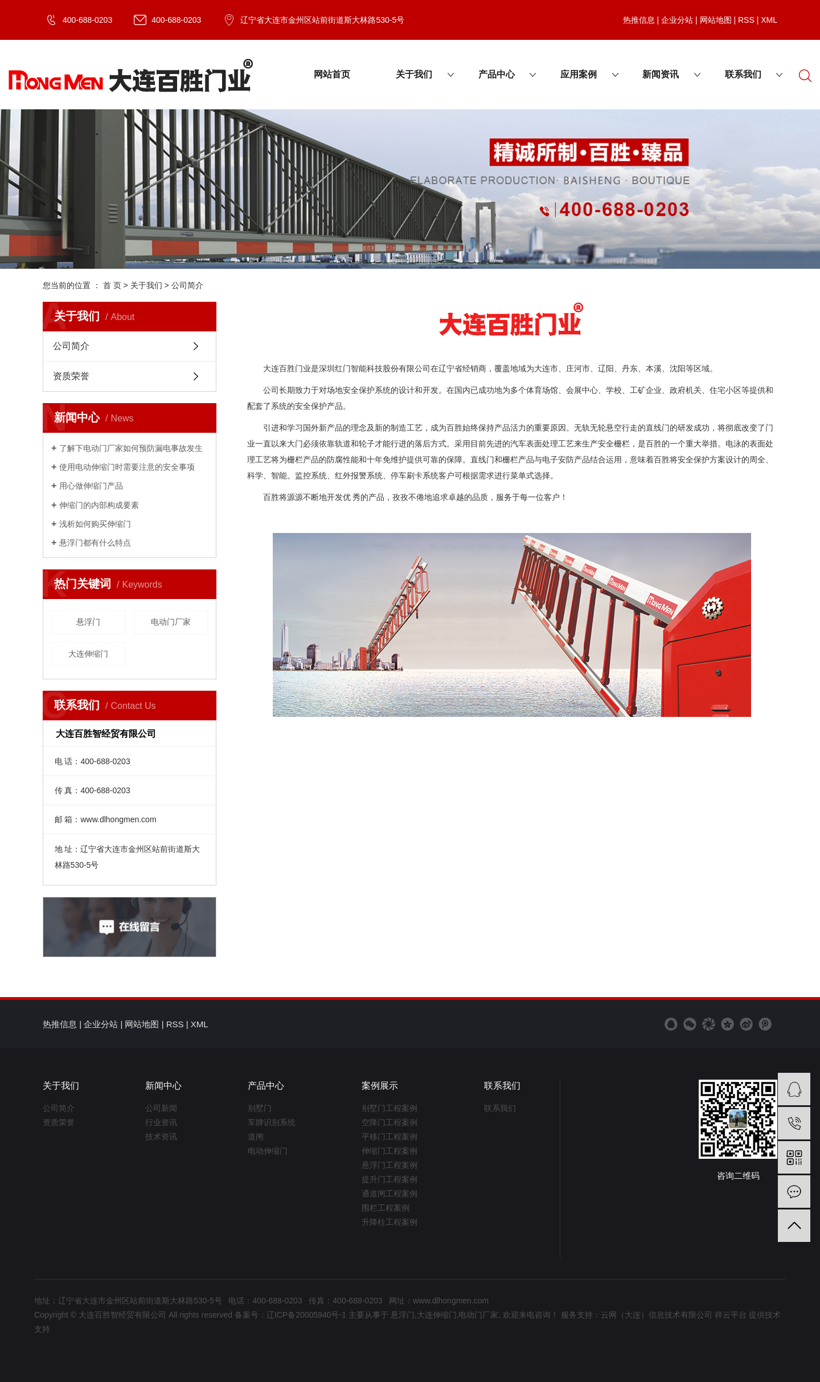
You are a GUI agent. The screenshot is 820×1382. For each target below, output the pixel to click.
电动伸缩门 (268, 1150)
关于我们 (414, 74)
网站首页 (332, 74)
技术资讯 (161, 1136)
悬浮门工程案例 (389, 1165)
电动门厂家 (171, 621)
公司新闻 (161, 1108)
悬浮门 (88, 621)
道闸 (256, 1136)
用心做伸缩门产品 (91, 485)
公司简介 (71, 346)
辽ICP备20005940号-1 (306, 1314)
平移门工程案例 (389, 1136)
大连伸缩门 (88, 653)
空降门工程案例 (389, 1122)
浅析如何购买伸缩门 (95, 523)
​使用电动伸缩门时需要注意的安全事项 (127, 466)
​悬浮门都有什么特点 (95, 542)
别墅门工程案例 (389, 1108)
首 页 (112, 285)
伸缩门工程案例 (389, 1150)
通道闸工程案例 (389, 1193)
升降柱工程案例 (389, 1222)
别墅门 (260, 1108)
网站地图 (716, 19)
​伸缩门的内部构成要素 (99, 505)
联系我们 (743, 74)
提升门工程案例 (389, 1179)
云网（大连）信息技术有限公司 (656, 1314)
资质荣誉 (71, 376)
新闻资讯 (660, 74)
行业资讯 (161, 1122)
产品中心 (496, 74)
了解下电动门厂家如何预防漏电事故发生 (131, 448)
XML (769, 19)
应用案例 (578, 74)
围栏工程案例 (385, 1207)
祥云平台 (731, 1314)
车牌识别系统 (272, 1122)
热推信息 (639, 19)
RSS (746, 19)
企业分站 (677, 19)
